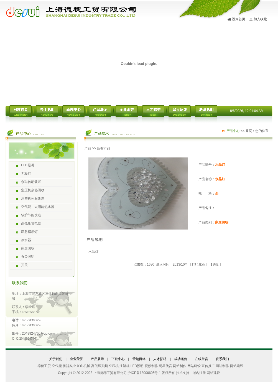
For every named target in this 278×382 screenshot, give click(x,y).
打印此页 (198, 264)
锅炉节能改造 (31, 215)
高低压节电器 (31, 223)
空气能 (57, 366)
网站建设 (194, 366)
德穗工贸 (44, 366)
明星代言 (165, 366)
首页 (248, 131)
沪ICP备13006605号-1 (144, 373)
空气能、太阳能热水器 (37, 207)
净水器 (26, 240)
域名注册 (199, 373)
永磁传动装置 (31, 182)
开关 (24, 265)
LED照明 (27, 165)
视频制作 (151, 366)
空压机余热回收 (32, 190)
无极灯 (26, 173)
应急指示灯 (29, 232)
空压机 (114, 366)
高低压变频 (99, 366)
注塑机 (124, 366)
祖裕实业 (69, 366)
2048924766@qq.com (38, 333)
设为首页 (238, 19)
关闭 (216, 264)
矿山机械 (83, 366)
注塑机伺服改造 (32, 198)
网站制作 (179, 366)
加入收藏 (260, 19)
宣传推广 (208, 366)
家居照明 (27, 248)
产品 (88, 148)
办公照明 (27, 257)
